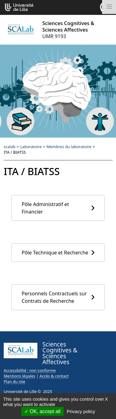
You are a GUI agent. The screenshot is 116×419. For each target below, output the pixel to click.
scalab (9, 146)
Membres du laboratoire (69, 146)
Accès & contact (54, 376)
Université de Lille (20, 391)
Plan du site (14, 381)
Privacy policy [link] (81, 411)
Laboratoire (31, 146)
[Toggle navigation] (109, 7)
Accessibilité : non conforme (30, 370)
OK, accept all (42, 411)
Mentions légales (19, 376)
